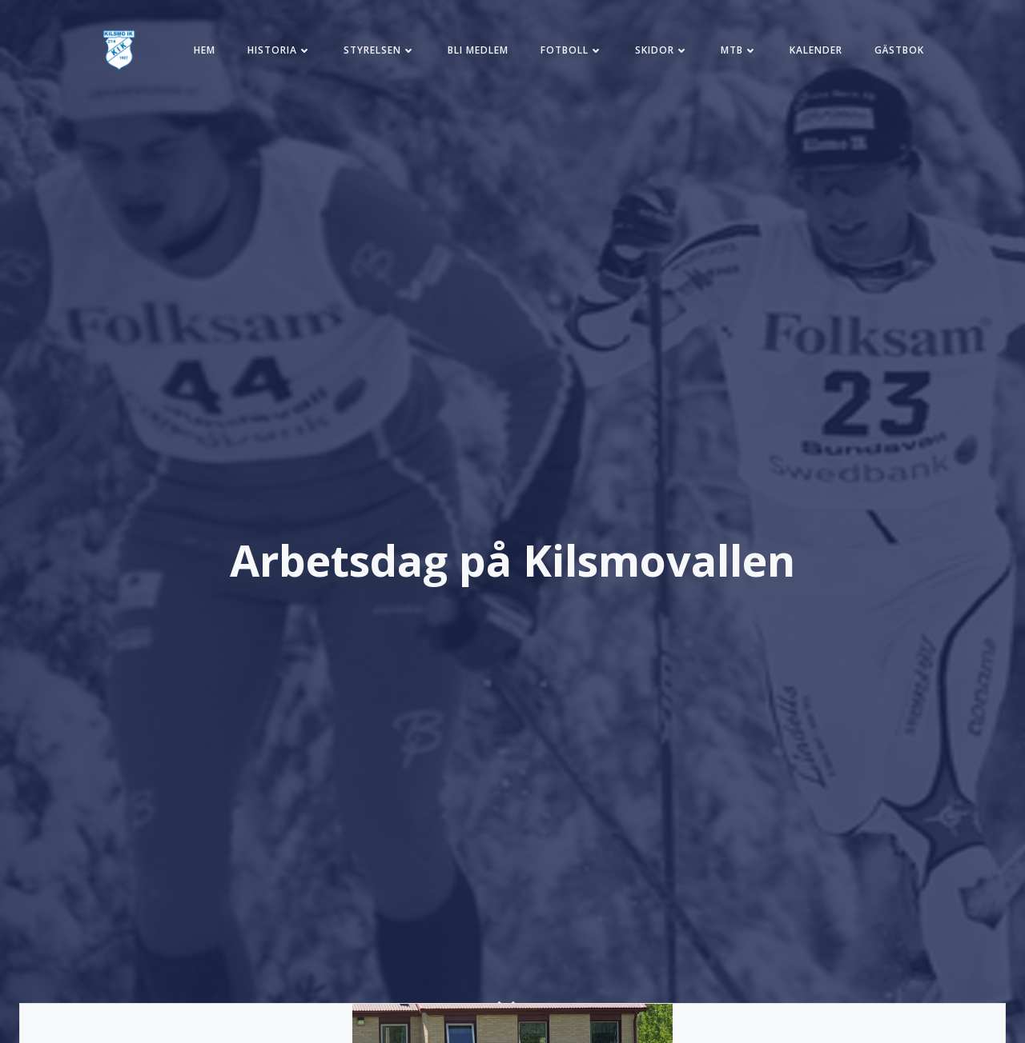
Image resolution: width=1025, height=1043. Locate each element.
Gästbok (899, 50)
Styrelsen (380, 50)
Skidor (662, 50)
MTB (739, 50)
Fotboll (572, 50)
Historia (279, 50)
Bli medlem (478, 50)
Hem (204, 50)
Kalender (816, 50)
